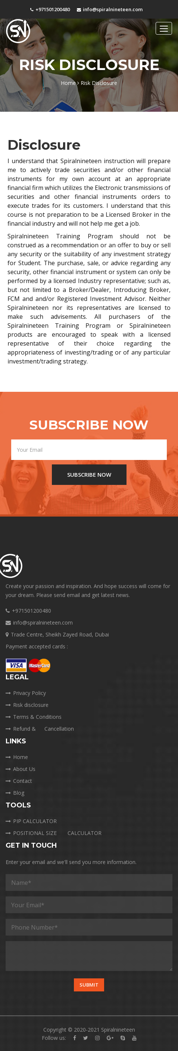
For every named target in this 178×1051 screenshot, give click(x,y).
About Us (20, 768)
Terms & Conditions (34, 716)
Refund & (41, 728)
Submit (89, 984)
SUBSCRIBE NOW (89, 474)
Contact (19, 780)
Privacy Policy (26, 692)
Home (70, 82)
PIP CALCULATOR (31, 821)
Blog (15, 792)
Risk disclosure (27, 704)
